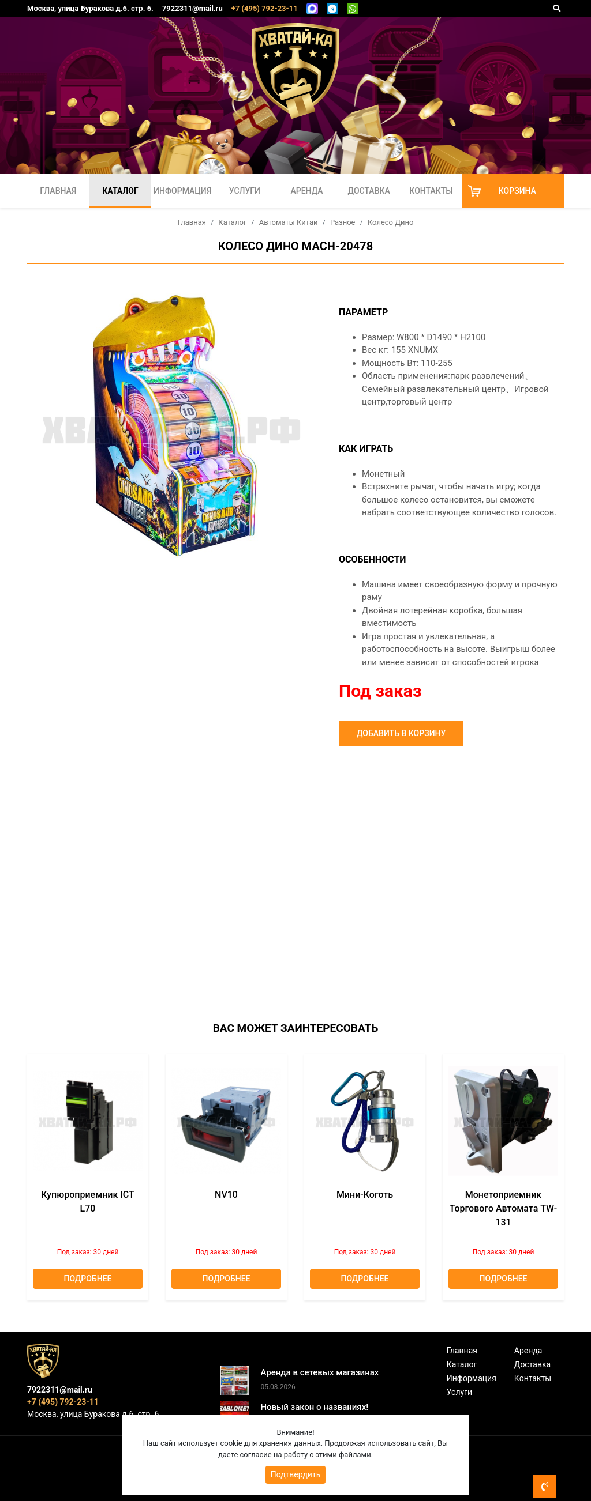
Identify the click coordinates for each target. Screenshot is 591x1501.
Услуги (244, 190)
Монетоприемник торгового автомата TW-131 (503, 1208)
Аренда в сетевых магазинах (319, 1372)
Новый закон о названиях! (314, 1407)
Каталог (120, 190)
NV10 (226, 1194)
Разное (343, 222)
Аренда (306, 190)
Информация (182, 190)
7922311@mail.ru (192, 8)
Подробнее (88, 1278)
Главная (58, 190)
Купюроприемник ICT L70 (87, 1201)
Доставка (369, 190)
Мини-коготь (364, 1194)
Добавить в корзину (401, 733)
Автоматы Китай (288, 222)
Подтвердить (296, 1474)
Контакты (430, 190)
